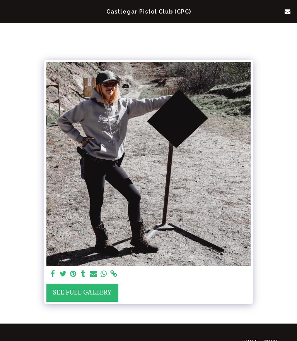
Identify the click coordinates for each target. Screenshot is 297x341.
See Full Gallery (82, 292)
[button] (8, 11)
